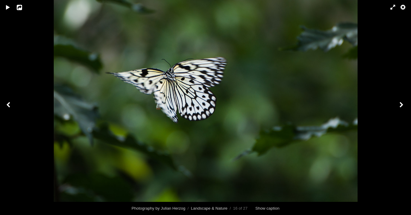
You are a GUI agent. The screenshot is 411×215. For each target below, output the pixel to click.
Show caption (267, 208)
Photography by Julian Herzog (158, 208)
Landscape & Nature (209, 208)
